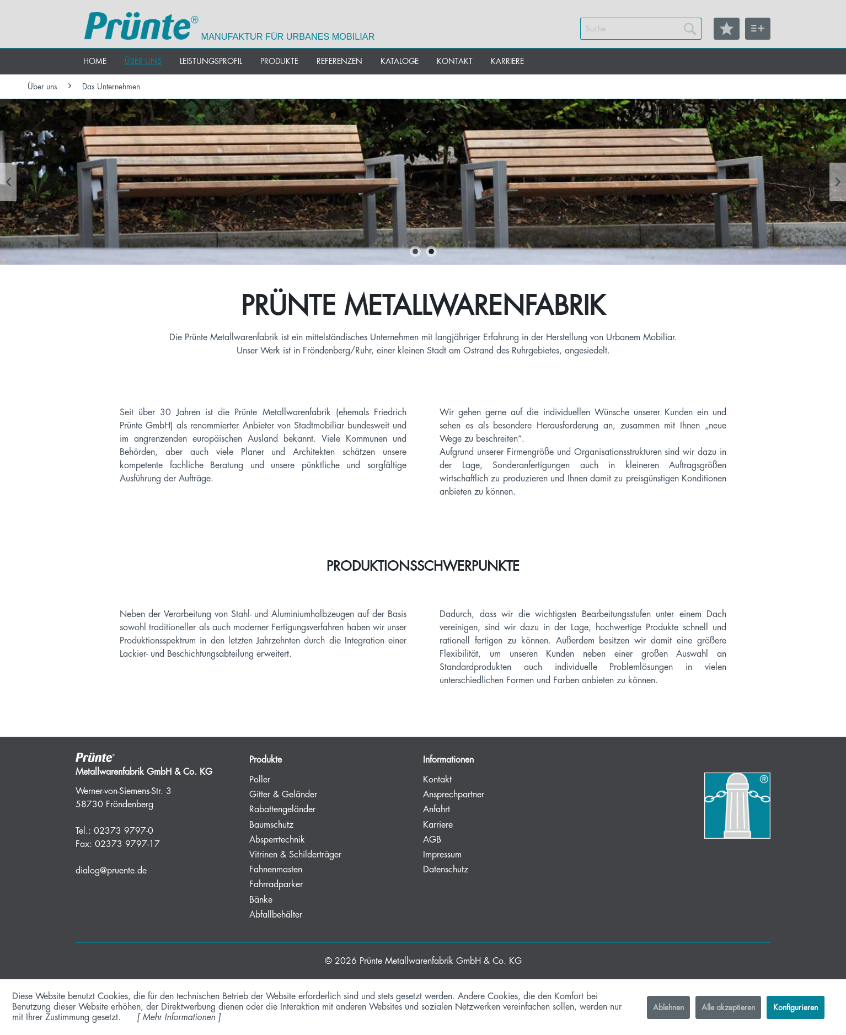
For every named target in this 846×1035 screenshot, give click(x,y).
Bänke (260, 899)
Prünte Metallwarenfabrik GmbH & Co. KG (441, 961)
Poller (259, 779)
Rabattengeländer (282, 809)
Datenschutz (445, 869)
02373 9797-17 (127, 844)
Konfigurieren (795, 1007)
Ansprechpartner (453, 794)
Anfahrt (436, 809)
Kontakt (437, 779)
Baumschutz (271, 825)
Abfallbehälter (275, 914)
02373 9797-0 (123, 831)
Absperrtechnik (277, 839)
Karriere (438, 825)
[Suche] (641, 29)
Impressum (442, 854)
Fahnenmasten (275, 869)
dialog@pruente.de (111, 870)
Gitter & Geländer (283, 794)
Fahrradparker (276, 884)
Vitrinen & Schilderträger (295, 854)
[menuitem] (641, 29)
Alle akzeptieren (728, 1007)
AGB (432, 839)
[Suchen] (690, 29)
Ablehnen (668, 1007)
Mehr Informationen (179, 1017)
